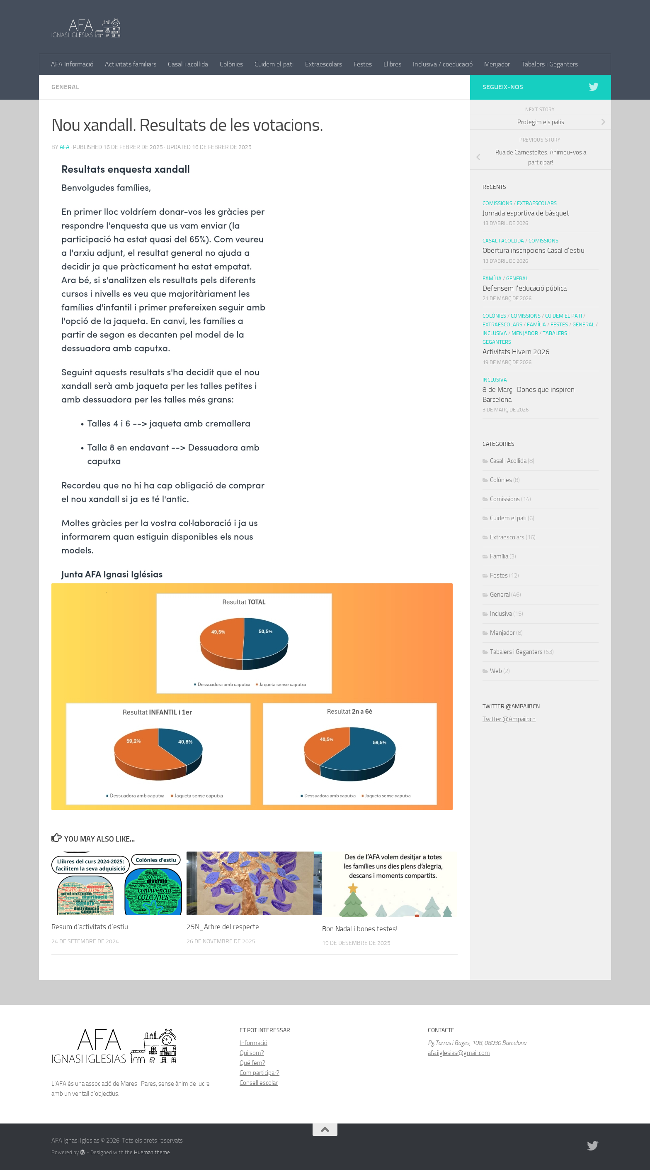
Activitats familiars (130, 64)
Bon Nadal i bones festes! (360, 929)
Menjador (497, 64)
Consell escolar (259, 1083)
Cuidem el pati (274, 64)
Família (492, 278)
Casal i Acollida (503, 240)
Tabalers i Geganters (549, 64)
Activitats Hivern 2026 (516, 352)
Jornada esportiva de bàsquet (526, 213)
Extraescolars (323, 64)
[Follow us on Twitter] (594, 87)
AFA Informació (72, 64)
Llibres (392, 64)
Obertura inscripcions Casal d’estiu (534, 250)
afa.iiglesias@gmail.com (459, 1053)
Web (496, 671)
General (65, 87)
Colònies (231, 64)
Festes (363, 64)
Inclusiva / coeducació (443, 64)
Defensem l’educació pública (525, 288)
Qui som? (252, 1053)
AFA (64, 147)
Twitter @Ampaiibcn (509, 719)
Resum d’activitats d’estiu (89, 927)
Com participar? (259, 1073)
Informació (253, 1043)
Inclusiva (495, 333)
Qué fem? (252, 1063)
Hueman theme (152, 1152)
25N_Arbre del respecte (223, 927)
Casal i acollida (188, 64)
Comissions (497, 203)
